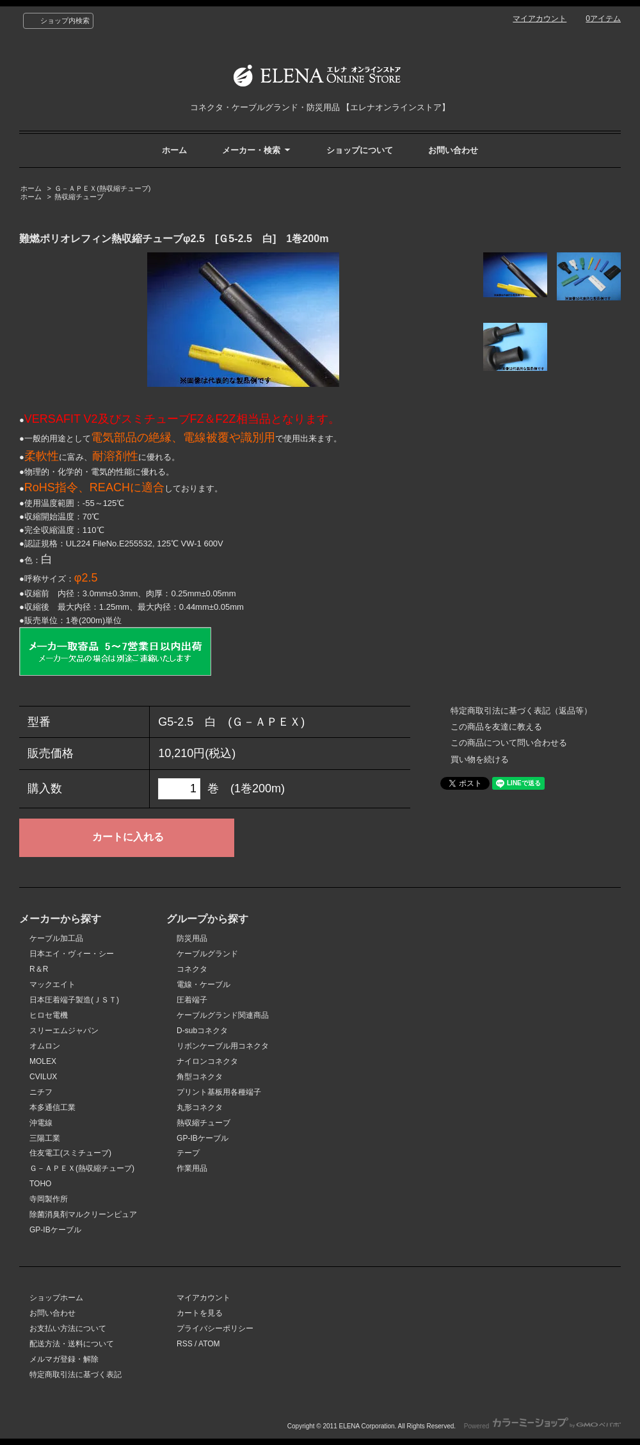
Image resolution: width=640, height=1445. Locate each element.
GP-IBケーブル (55, 1229)
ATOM (209, 1343)
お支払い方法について (67, 1328)
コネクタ (192, 969)
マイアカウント (539, 18)
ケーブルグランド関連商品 (223, 1015)
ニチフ (40, 1092)
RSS (185, 1343)
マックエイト (52, 984)
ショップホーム (56, 1297)
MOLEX (42, 1061)
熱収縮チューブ (79, 196)
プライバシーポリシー (215, 1328)
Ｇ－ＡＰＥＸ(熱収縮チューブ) (102, 188)
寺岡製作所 (48, 1199)
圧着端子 (192, 999)
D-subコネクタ (202, 1030)
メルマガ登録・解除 (64, 1359)
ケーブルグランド (207, 953)
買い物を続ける (480, 759)
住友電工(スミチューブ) (70, 1152)
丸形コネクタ (200, 1107)
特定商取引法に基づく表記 (75, 1374)
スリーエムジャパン (64, 1030)
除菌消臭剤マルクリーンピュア (83, 1214)
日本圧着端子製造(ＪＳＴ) (74, 999)
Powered (542, 1426)
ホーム (174, 150)
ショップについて (359, 150)
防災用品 (192, 938)
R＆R (38, 969)
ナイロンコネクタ (207, 1061)
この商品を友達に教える (496, 726)
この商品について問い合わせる (509, 742)
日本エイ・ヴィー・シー (71, 953)
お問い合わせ (453, 150)
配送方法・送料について (71, 1343)
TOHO (40, 1183)
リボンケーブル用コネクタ (223, 1045)
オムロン (44, 1045)
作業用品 (192, 1168)
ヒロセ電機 (48, 1015)
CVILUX (43, 1076)
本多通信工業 (52, 1107)
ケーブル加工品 (56, 938)
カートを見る (200, 1313)
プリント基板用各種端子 (219, 1092)
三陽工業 (44, 1138)
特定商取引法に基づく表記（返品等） (521, 710)
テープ (188, 1152)
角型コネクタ (200, 1076)
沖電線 (40, 1122)
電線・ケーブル (203, 984)
